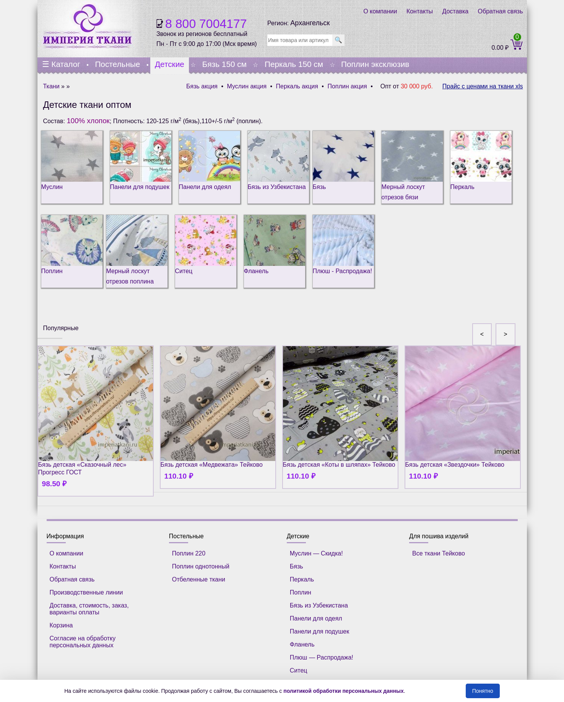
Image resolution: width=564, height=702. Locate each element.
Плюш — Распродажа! (321, 657)
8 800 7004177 (206, 24)
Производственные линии (86, 592)
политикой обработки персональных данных (343, 691)
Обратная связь (500, 11)
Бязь (296, 566)
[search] (299, 40)
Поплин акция (347, 86)
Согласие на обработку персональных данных (83, 641)
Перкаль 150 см (294, 64)
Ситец (298, 670)
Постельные (117, 64)
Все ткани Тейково (438, 553)
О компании (380, 11)
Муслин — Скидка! (316, 553)
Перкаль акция (297, 86)
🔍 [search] (338, 40)
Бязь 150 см (224, 64)
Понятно (482, 691)
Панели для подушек (319, 631)
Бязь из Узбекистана (319, 605)
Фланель (302, 644)
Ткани (51, 86)
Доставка (455, 11)
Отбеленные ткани (198, 579)
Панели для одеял (316, 618)
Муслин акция (247, 86)
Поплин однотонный (200, 566)
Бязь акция (202, 86)
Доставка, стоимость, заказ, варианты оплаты (89, 609)
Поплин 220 (188, 553)
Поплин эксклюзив (375, 64)
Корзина (61, 625)
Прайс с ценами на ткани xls (482, 86)
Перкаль (302, 579)
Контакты (419, 11)
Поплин (300, 592)
